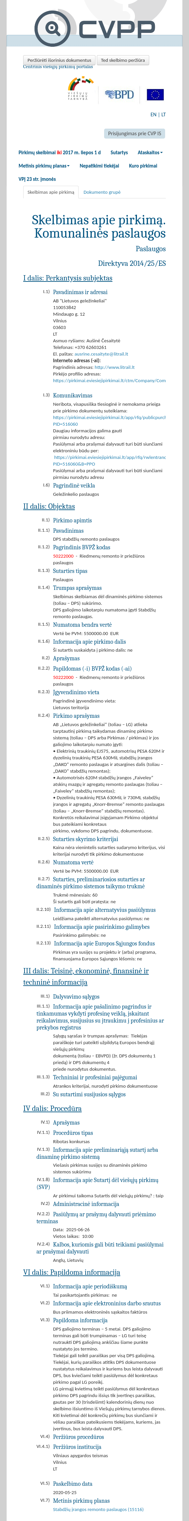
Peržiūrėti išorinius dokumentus (59, 60)
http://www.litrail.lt (115, 367)
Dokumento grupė (102, 192)
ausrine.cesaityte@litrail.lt (101, 354)
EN (154, 114)
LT (163, 114)
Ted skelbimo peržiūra (123, 60)
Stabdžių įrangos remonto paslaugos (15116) (98, 1509)
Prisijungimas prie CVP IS (134, 133)
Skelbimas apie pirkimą (51, 192)
